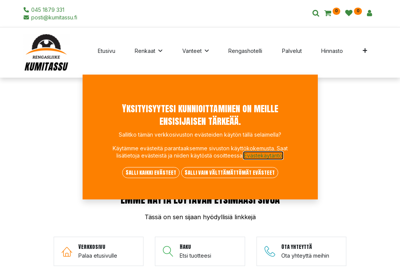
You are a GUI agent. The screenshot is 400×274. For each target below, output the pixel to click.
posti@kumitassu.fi (50, 17)
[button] (364, 52)
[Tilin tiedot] (369, 13)
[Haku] (315, 13)
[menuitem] (106, 52)
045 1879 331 (44, 9)
